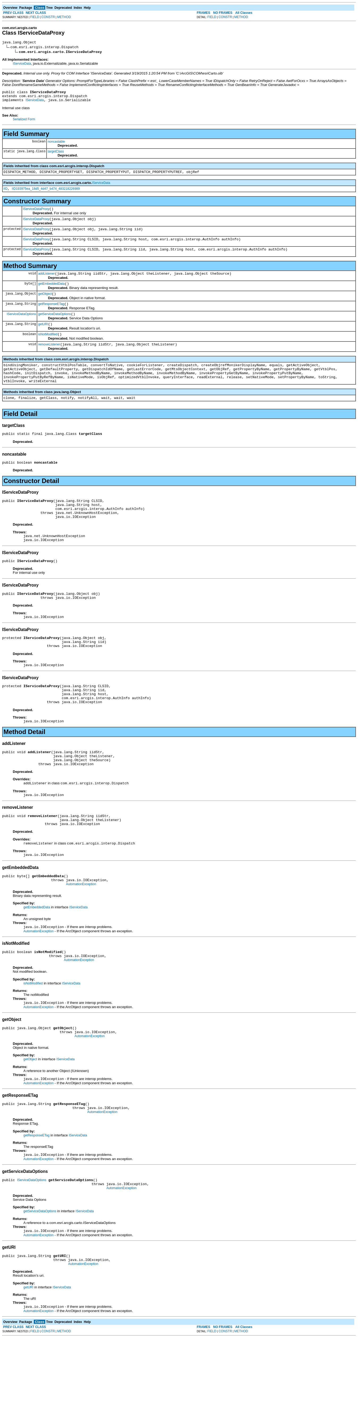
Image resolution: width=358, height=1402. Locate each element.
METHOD (64, 17)
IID (5, 193)
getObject (45, 305)
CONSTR (48, 17)
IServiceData (22, 64)
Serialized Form (24, 122)
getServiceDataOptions (54, 327)
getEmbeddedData (51, 294)
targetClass (56, 154)
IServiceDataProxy (36, 214)
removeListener (49, 359)
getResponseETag (51, 316)
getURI (43, 338)
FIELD (34, 17)
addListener (46, 283)
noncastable (56, 145)
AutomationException (81, 933)
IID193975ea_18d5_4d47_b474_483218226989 (46, 193)
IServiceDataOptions (21, 326)
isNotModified (47, 348)
